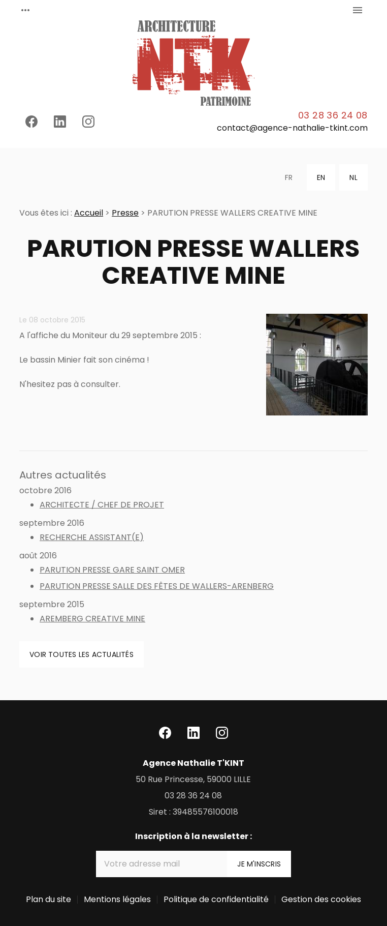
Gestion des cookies (321, 899)
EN (321, 177)
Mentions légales (117, 899)
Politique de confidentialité (216, 899)
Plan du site (48, 899)
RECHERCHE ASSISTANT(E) (92, 537)
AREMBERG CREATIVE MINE (92, 618)
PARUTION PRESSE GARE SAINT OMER (112, 570)
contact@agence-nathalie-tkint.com (292, 128)
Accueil (88, 213)
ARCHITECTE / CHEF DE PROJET (102, 505)
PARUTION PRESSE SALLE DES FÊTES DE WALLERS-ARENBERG (157, 586)
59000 (193, 779)
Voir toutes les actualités (81, 654)
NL (353, 177)
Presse (125, 213)
